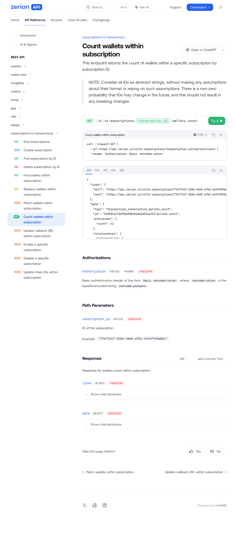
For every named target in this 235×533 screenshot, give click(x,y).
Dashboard (23, 35)
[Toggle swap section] (36, 100)
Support (175, 7)
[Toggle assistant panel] (142, 7)
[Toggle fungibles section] (36, 83)
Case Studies (77, 21)
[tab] (89, 170)
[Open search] (106, 7)
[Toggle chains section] (36, 91)
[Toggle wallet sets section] (36, 75)
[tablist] (146, 170)
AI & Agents (24, 44)
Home (15, 21)
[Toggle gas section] (36, 108)
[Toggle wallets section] (36, 66)
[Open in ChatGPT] (201, 50)
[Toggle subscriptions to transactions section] (36, 133)
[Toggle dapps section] (36, 125)
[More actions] (223, 50)
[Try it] (216, 121)
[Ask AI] (221, 135)
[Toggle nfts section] (36, 116)
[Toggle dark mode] (220, 7)
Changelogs (101, 21)
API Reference (35, 21)
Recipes (56, 21)
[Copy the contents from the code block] (214, 135)
